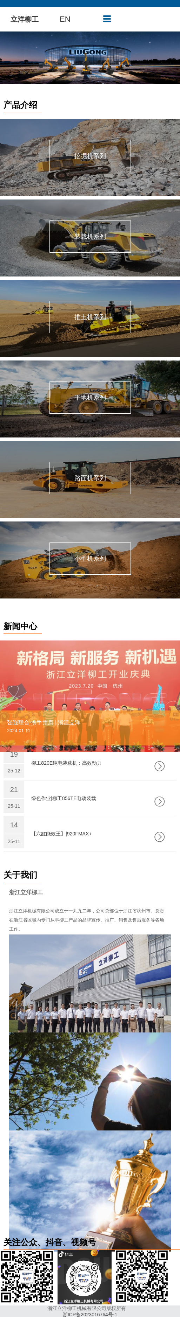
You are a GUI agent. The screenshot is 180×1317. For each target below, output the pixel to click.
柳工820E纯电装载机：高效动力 (66, 763)
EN (65, 19)
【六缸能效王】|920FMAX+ (61, 833)
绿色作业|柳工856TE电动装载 (63, 798)
